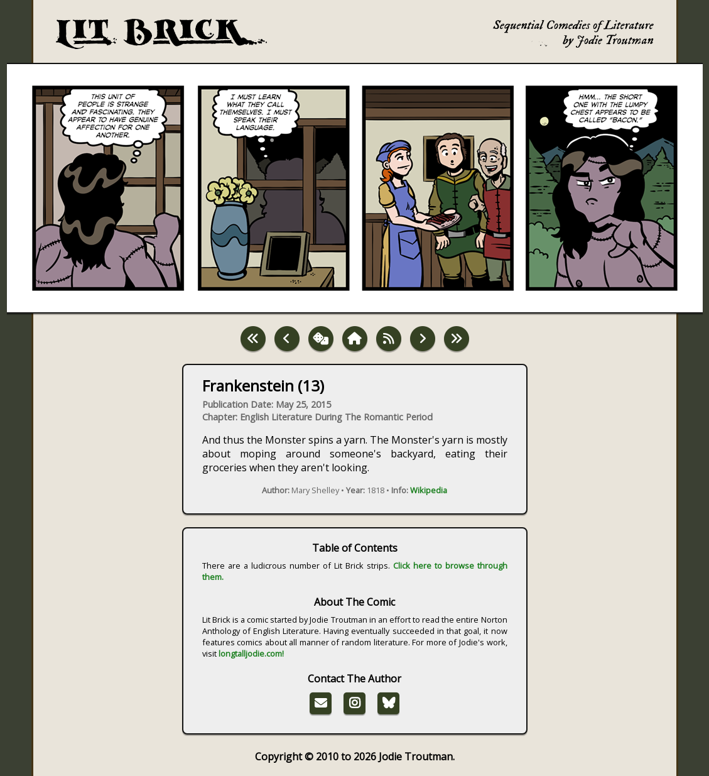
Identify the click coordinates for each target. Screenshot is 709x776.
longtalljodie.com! (251, 653)
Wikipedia (428, 490)
